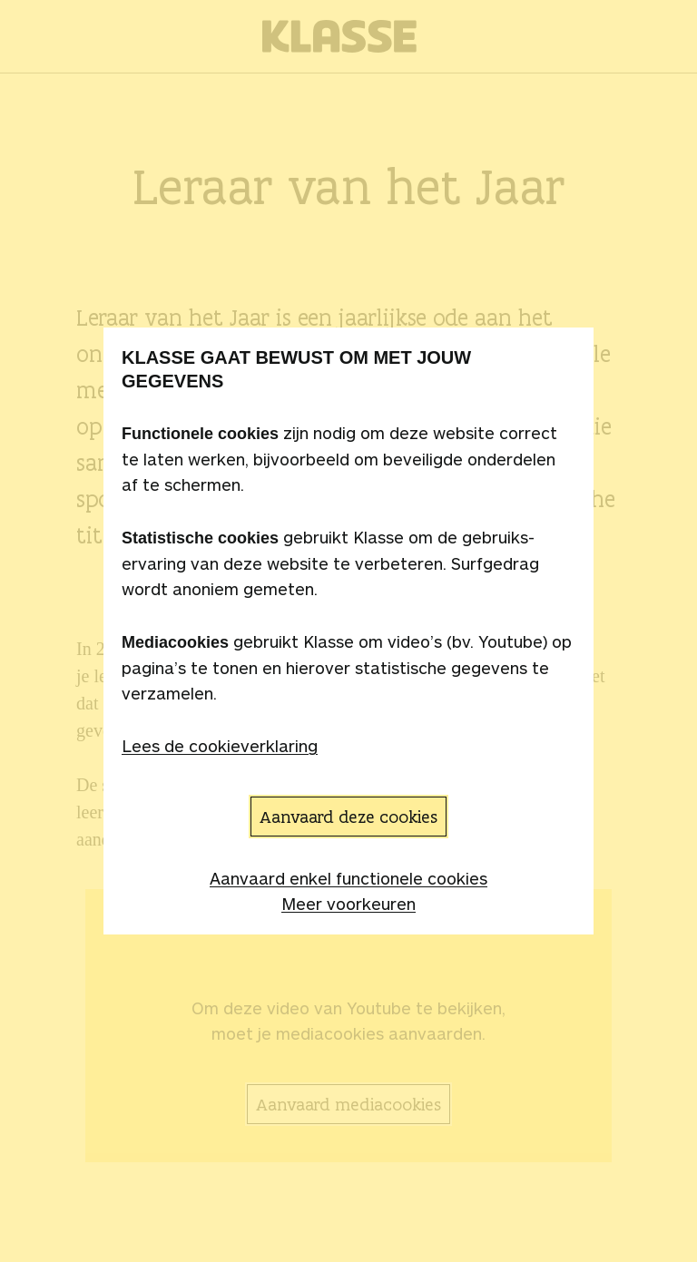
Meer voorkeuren (348, 904)
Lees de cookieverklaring (220, 746)
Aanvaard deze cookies (348, 816)
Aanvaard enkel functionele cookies (348, 878)
